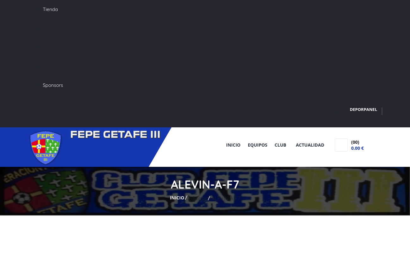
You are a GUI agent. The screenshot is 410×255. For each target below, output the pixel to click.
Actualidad (310, 145)
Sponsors (53, 85)
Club (282, 145)
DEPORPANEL (363, 109)
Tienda (50, 9)
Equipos (257, 145)
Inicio (233, 145)
